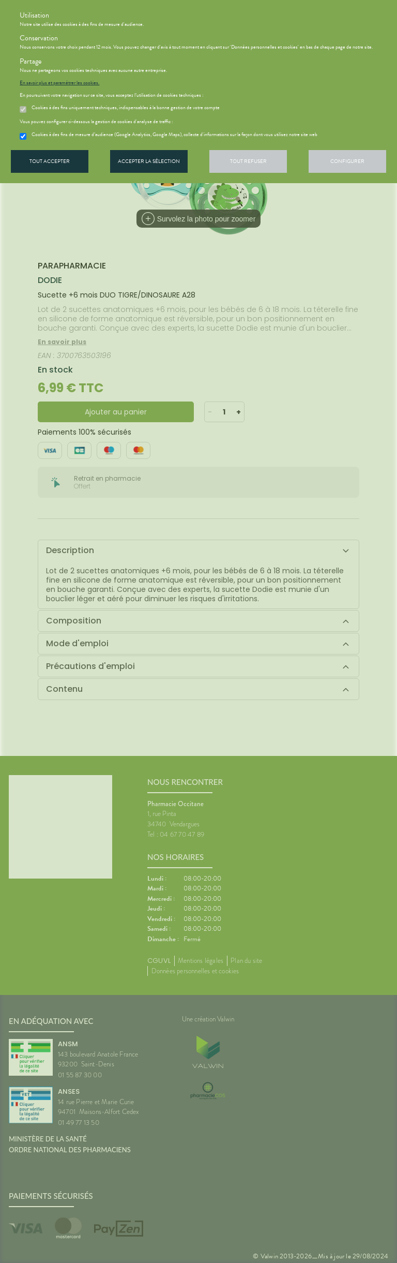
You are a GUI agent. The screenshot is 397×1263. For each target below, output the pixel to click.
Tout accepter (49, 161)
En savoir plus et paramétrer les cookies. (59, 82)
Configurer (347, 161)
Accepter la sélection (149, 161)
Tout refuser (248, 161)
